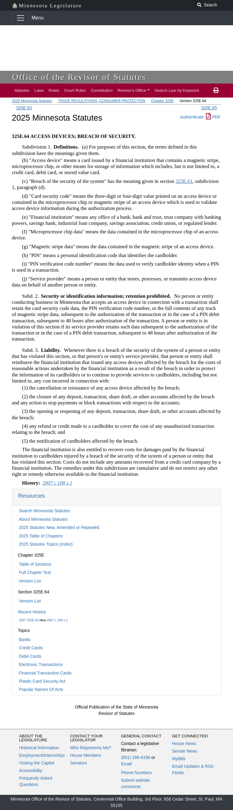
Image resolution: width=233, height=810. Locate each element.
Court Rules (75, 90)
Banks (25, 639)
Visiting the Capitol (36, 762)
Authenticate (192, 117)
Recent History (32, 611)
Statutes (21, 90)
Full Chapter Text (35, 572)
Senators (78, 762)
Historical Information (39, 747)
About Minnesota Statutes (43, 519)
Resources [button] (31, 496)
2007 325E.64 (29, 620)
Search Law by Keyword (176, 90)
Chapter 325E (162, 101)
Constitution (102, 90)
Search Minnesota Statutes (44, 510)
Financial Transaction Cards (45, 673)
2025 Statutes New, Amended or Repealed (59, 527)
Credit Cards (31, 647)
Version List (30, 580)
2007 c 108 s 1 (57, 620)
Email (126, 763)
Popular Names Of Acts (41, 689)
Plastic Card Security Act (42, 681)
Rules (54, 90)
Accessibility (30, 770)
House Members (85, 755)
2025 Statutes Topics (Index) (46, 544)
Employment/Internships (42, 755)
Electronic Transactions (41, 664)
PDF (213, 117)
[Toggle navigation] (20, 18)
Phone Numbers (136, 772)
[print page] (216, 90)
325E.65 (209, 107)
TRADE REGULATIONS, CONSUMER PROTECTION (101, 101)
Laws (39, 90)
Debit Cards (30, 656)
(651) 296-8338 (135, 757)
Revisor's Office (131, 90)
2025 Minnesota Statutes (32, 101)
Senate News (184, 751)
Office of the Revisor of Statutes (79, 77)
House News (184, 743)
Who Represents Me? (90, 747)
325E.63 (24, 107)
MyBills (178, 758)
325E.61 (183, 181)
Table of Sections (35, 564)
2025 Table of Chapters (41, 536)
